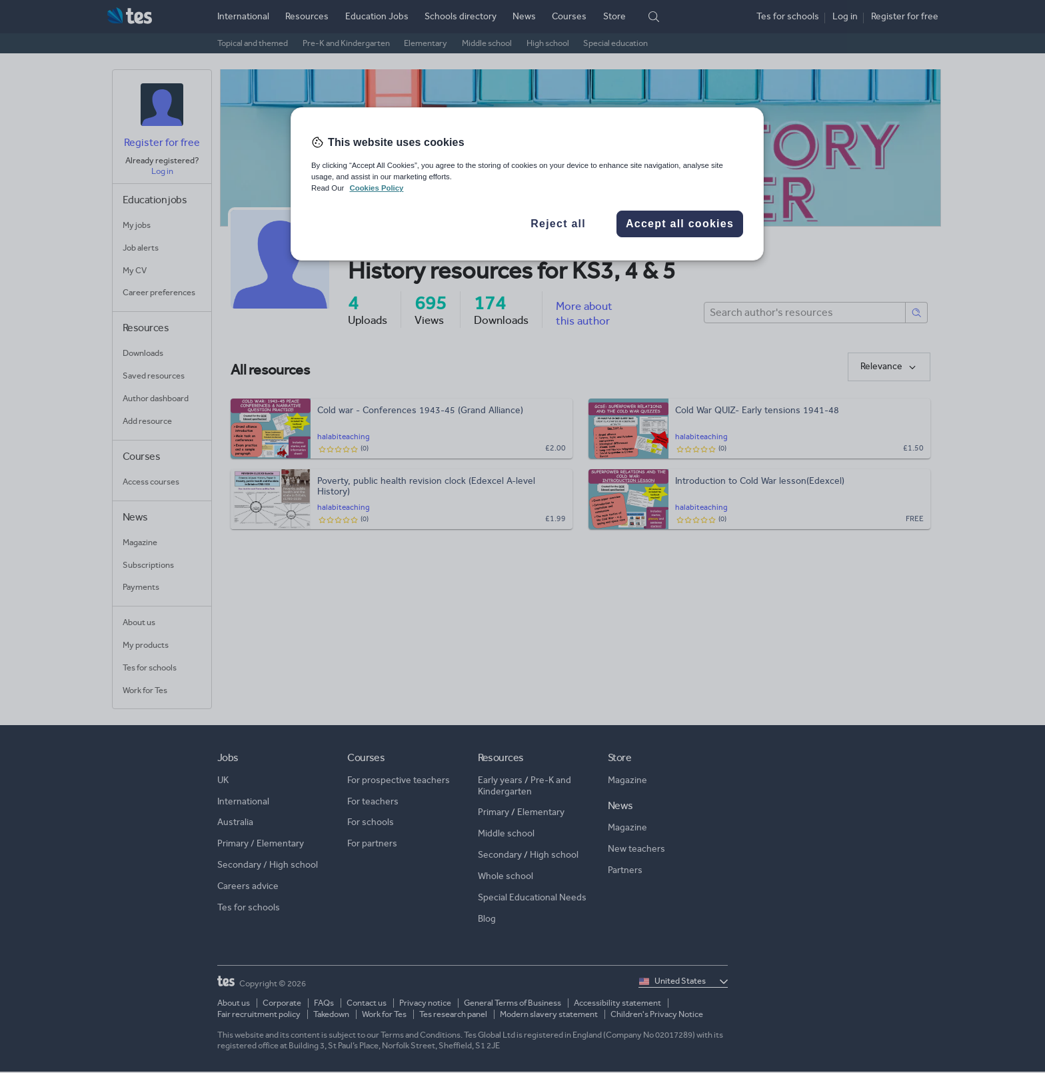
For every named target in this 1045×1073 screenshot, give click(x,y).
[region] (527, 184)
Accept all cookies (680, 223)
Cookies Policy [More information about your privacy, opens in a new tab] (376, 188)
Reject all (558, 223)
